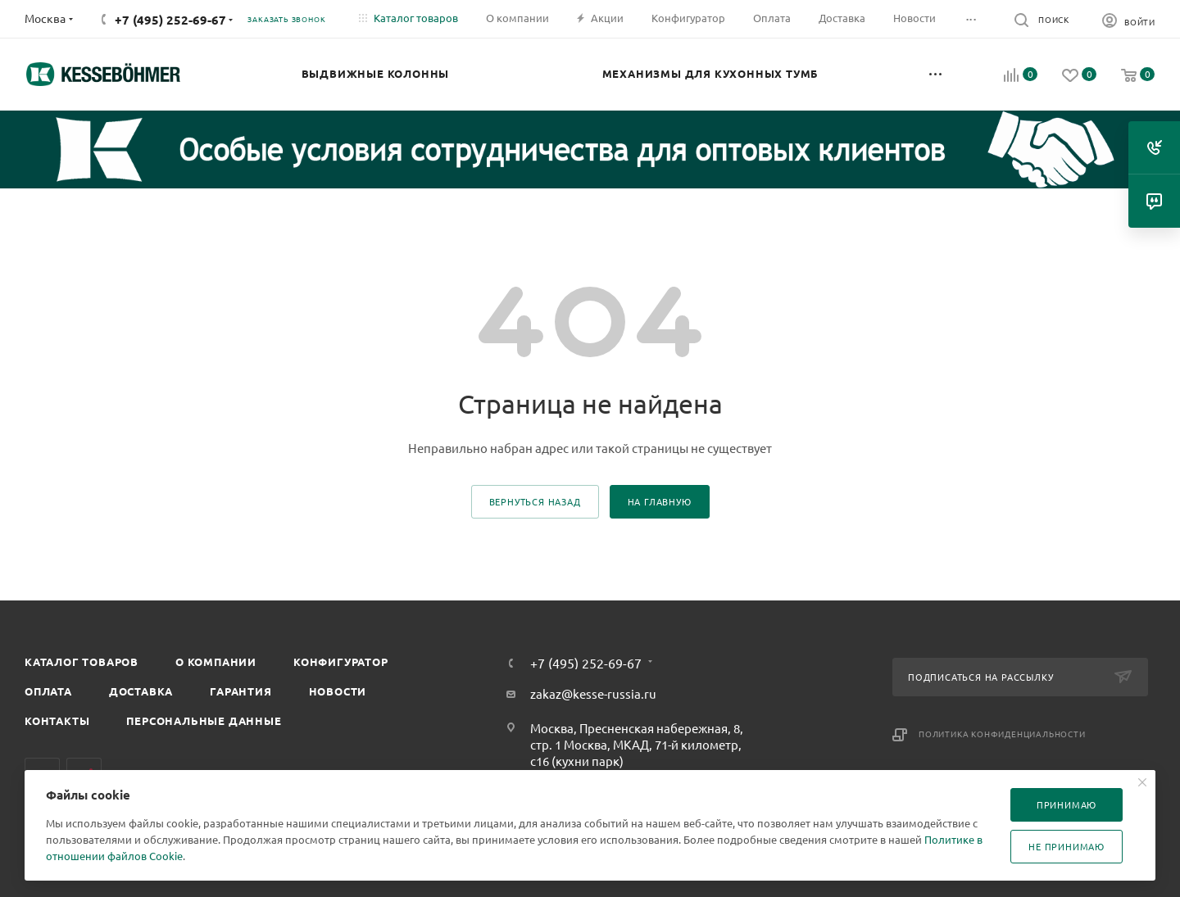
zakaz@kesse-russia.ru (593, 693)
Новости (338, 691)
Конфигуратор (340, 661)
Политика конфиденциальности (1002, 733)
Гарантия (240, 691)
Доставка (141, 691)
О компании (215, 661)
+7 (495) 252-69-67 (170, 19)
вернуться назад (535, 501)
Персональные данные (203, 720)
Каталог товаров (81, 661)
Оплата (48, 691)
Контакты (57, 720)
